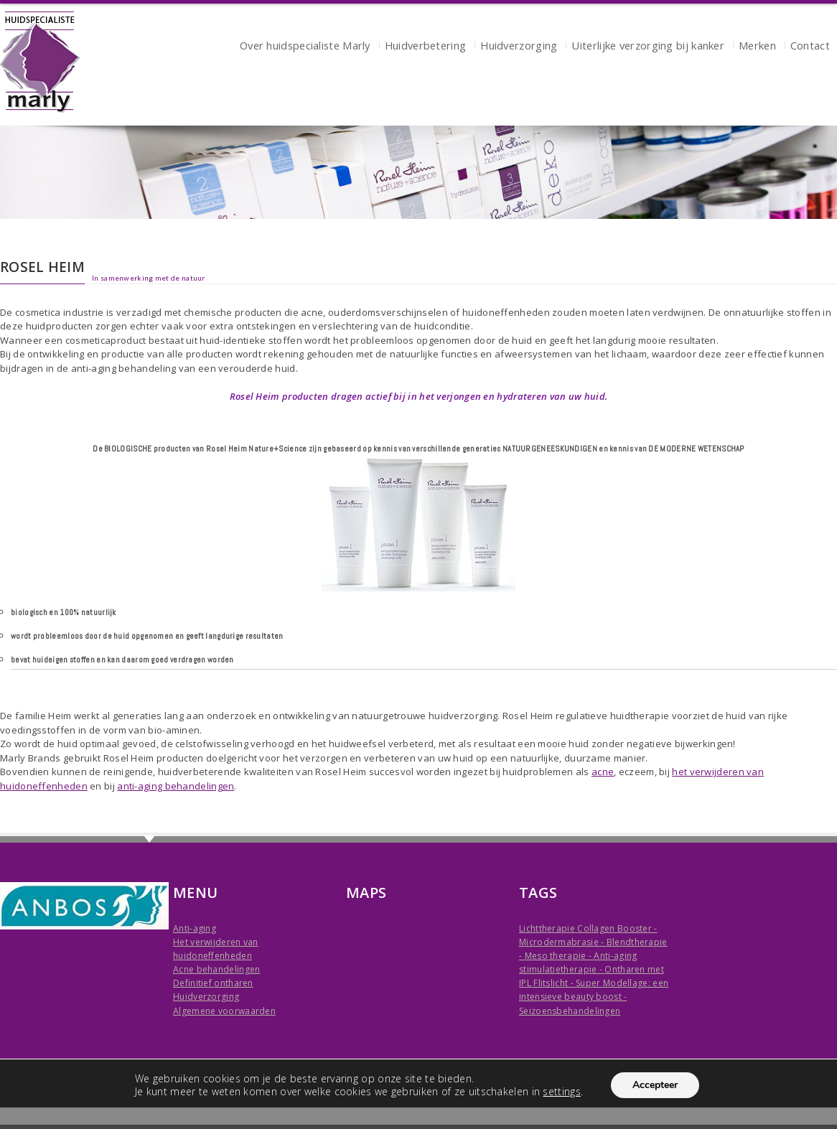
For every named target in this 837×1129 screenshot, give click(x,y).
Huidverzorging (518, 47)
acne (602, 771)
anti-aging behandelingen (175, 785)
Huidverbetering (426, 47)
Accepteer (655, 1085)
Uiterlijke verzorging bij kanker (647, 47)
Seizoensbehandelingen (569, 1011)
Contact (810, 47)
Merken (757, 47)
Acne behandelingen (216, 969)
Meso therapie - (559, 956)
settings (561, 1091)
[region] (418, 172)
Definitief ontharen (213, 983)
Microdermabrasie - (563, 942)
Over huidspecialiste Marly (305, 47)
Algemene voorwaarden (224, 1011)
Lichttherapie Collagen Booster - (588, 928)
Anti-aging (194, 928)
